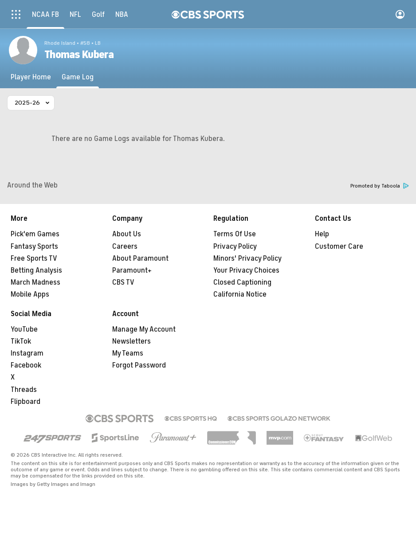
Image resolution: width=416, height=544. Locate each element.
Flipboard (25, 401)
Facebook (26, 365)
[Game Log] (77, 77)
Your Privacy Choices (246, 270)
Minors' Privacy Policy (247, 258)
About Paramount (140, 258)
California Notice (240, 294)
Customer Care (339, 246)
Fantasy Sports (34, 246)
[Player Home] (30, 77)
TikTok (21, 341)
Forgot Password (139, 365)
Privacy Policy (235, 246)
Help (322, 234)
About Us (126, 234)
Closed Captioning (242, 282)
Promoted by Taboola (379, 186)
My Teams (127, 353)
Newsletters (131, 341)
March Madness (35, 282)
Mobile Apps (30, 294)
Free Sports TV (34, 258)
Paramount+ (132, 270)
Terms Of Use (234, 234)
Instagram (27, 353)
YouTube (24, 329)
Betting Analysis (36, 270)
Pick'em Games (35, 234)
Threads (24, 389)
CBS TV (123, 282)
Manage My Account (144, 329)
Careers (124, 246)
